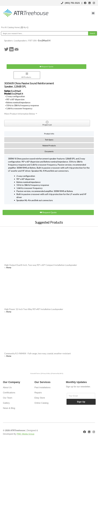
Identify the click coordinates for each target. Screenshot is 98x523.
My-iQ (24, 27)
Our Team (7, 398)
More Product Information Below (21, 113)
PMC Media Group (25, 434)
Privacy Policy (46, 373)
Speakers (8, 40)
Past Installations (42, 387)
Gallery (6, 403)
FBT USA (32, 40)
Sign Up (81, 402)
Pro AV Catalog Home (10, 27)
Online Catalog (41, 403)
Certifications (9, 392)
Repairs (38, 392)
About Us (7, 387)
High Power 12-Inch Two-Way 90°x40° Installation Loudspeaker (33, 309)
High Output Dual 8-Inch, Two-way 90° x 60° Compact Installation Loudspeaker (40, 265)
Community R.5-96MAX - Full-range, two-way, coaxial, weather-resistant (37, 353)
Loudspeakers (20, 40)
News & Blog (9, 408)
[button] (93, 13)
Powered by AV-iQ (57, 373)
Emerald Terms (35, 373)
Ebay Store (39, 398)
